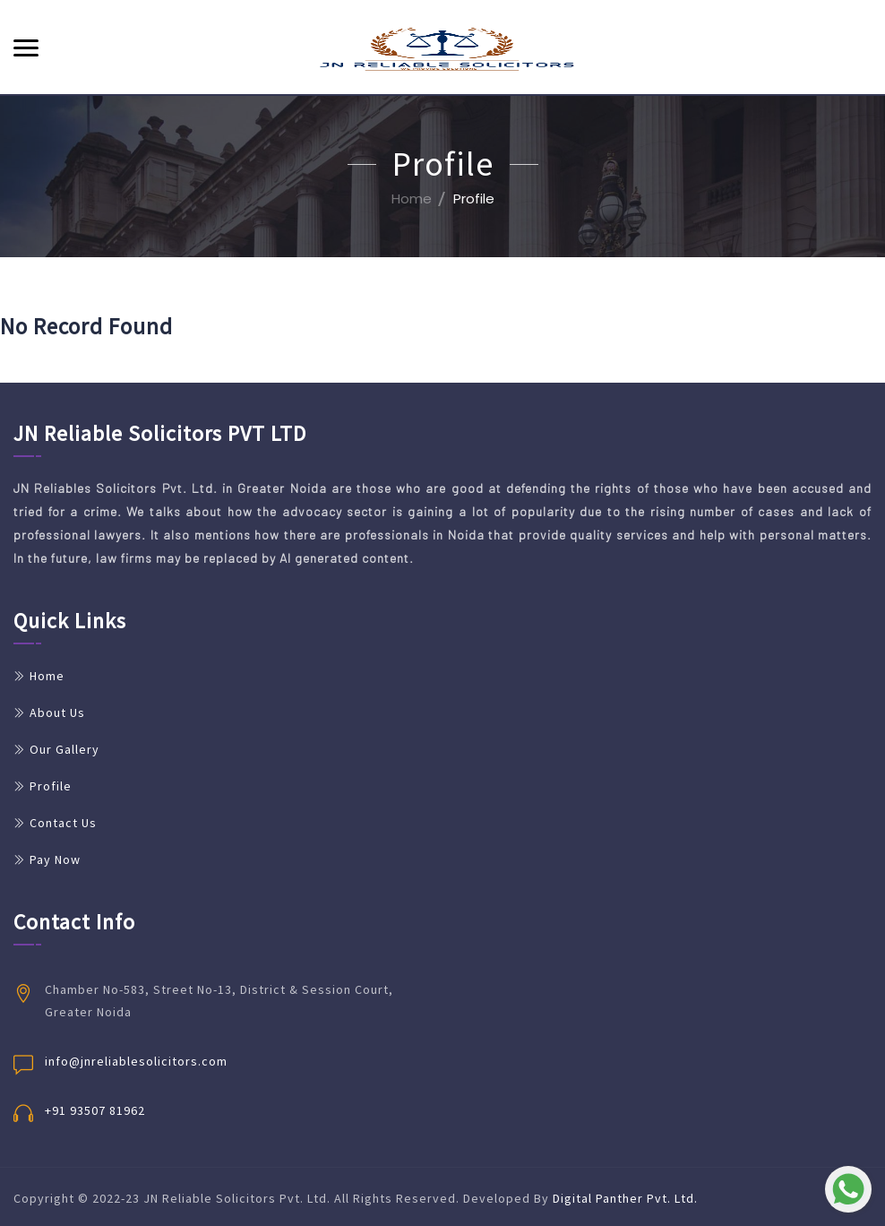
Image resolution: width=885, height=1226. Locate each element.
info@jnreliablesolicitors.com (136, 1061)
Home (411, 198)
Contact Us (63, 823)
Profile (51, 786)
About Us (57, 712)
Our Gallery (64, 749)
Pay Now (55, 859)
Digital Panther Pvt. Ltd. (625, 1198)
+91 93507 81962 (95, 1110)
